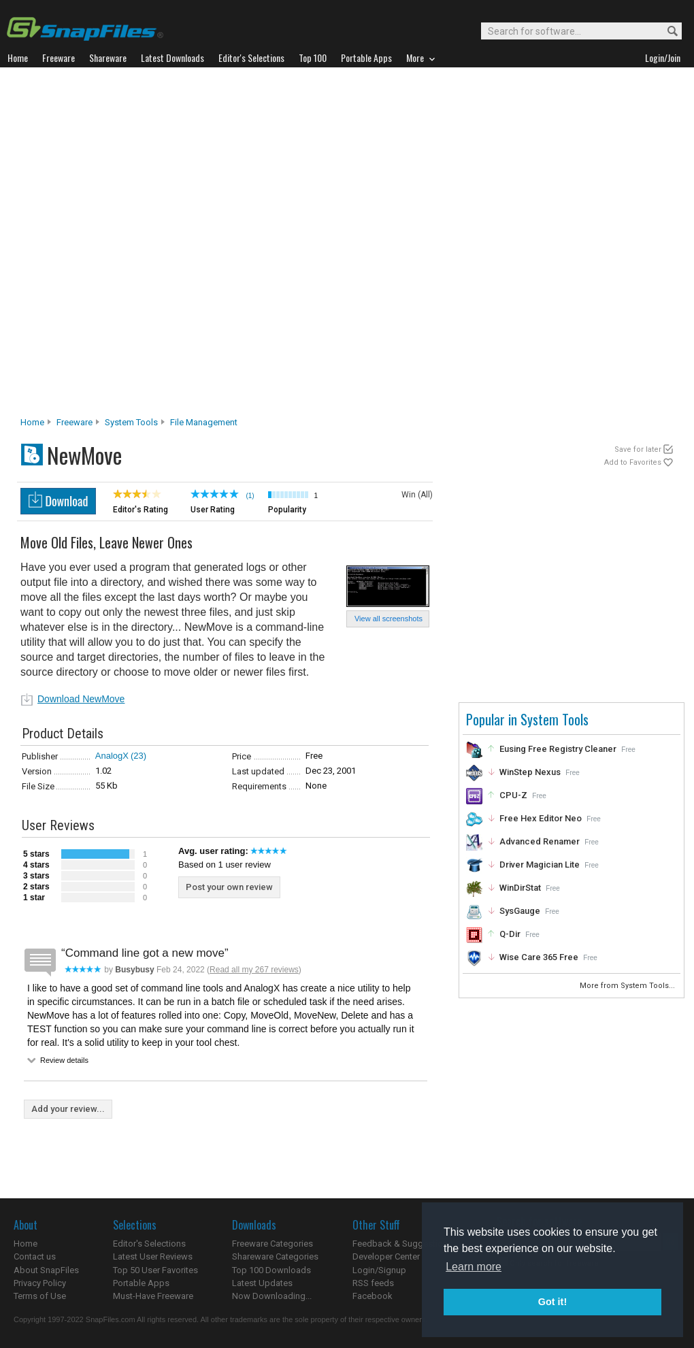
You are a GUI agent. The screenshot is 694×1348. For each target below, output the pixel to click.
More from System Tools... (628, 985)
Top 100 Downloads (271, 1270)
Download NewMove (81, 698)
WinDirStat (520, 888)
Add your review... (68, 1109)
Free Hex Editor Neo (540, 818)
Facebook (372, 1296)
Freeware (74, 422)
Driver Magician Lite (539, 864)
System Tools (131, 422)
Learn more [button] (473, 1266)
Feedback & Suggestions (402, 1243)
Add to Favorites (632, 462)
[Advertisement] (168, 245)
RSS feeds (373, 1283)
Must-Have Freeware (153, 1296)
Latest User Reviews (153, 1256)
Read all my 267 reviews (254, 969)
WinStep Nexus (530, 772)
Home (32, 422)
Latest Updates (262, 1283)
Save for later (637, 449)
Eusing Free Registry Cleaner (557, 749)
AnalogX (112, 756)
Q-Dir (509, 934)
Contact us (35, 1256)
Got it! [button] (552, 1301)
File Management (203, 422)
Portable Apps (141, 1283)
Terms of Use (40, 1296)
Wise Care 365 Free (538, 957)
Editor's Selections (149, 1243)
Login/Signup (379, 1270)
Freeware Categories (272, 1243)
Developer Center (386, 1256)
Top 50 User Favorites (155, 1270)
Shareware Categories (275, 1256)
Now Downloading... (272, 1296)
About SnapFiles (46, 1270)
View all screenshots (388, 618)
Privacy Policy (40, 1283)
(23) (138, 756)
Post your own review (229, 887)
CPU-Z (513, 795)
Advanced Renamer (539, 841)
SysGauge (519, 911)
